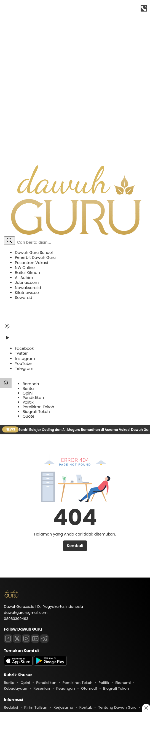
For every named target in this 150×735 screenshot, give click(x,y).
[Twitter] (21, 353)
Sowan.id (23, 297)
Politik (28, 402)
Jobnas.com (27, 282)
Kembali (75, 545)
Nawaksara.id (28, 287)
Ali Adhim (24, 277)
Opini (28, 393)
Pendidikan (33, 397)
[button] (75, 275)
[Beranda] (6, 383)
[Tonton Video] (7, 339)
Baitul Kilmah (27, 272)
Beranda (31, 384)
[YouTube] (23, 363)
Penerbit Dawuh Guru (35, 257)
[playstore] (50, 664)
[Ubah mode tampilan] (7, 326)
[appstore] (18, 664)
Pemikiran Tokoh (38, 407)
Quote (28, 416)
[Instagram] (25, 358)
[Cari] (9, 240)
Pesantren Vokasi (31, 262)
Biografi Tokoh (36, 411)
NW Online (25, 267)
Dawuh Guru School (34, 252)
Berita (28, 388)
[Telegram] (24, 368)
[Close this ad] (146, 708)
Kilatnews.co (27, 292)
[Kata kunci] (54, 242)
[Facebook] (24, 348)
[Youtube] (35, 638)
